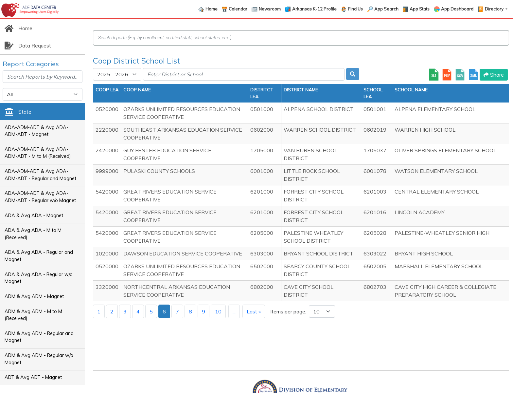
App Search (386, 8)
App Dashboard (457, 8)
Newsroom (270, 8)
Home (211, 8)
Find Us (355, 8)
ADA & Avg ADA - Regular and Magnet (39, 255)
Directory (494, 8)
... (234, 311)
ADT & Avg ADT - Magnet (33, 377)
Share (494, 74)
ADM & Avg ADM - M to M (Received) (33, 315)
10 (218, 311)
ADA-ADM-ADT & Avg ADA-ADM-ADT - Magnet (36, 131)
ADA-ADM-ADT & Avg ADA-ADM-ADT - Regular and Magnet (40, 174)
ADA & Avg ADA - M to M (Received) (33, 233)
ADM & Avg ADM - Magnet (34, 296)
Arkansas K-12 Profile (314, 8)
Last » (254, 311)
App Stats (420, 8)
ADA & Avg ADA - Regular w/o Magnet (39, 278)
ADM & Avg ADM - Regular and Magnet (39, 337)
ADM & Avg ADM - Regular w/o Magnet (39, 358)
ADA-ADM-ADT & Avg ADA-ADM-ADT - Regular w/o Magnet (40, 196)
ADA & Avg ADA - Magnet (34, 215)
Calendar (238, 8)
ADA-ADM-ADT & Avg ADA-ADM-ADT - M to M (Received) (38, 152)
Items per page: (288, 311)
